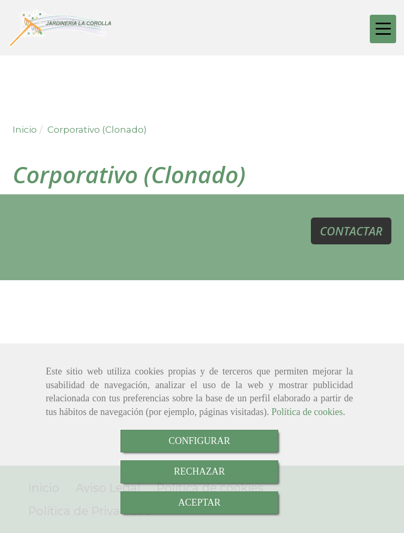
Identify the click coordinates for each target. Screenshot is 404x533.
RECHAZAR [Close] (199, 471)
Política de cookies (307, 412)
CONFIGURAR (199, 441)
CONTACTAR (351, 231)
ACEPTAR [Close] (199, 502)
